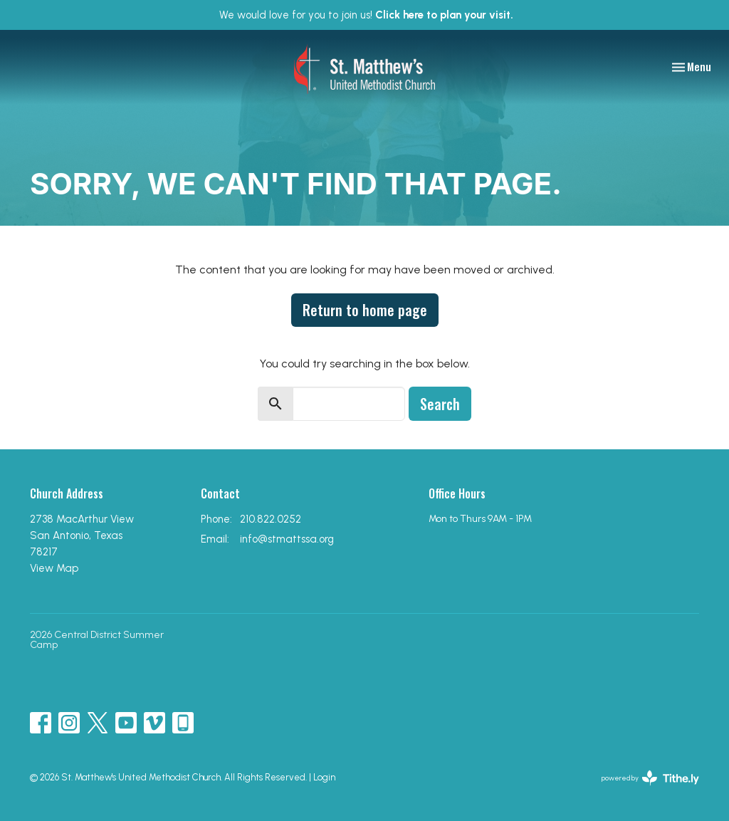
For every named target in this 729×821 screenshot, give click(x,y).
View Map (54, 568)
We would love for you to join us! (366, 15)
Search (440, 403)
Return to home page (365, 309)
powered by (650, 778)
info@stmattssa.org (287, 539)
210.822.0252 (270, 519)
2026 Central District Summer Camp (97, 640)
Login (324, 777)
